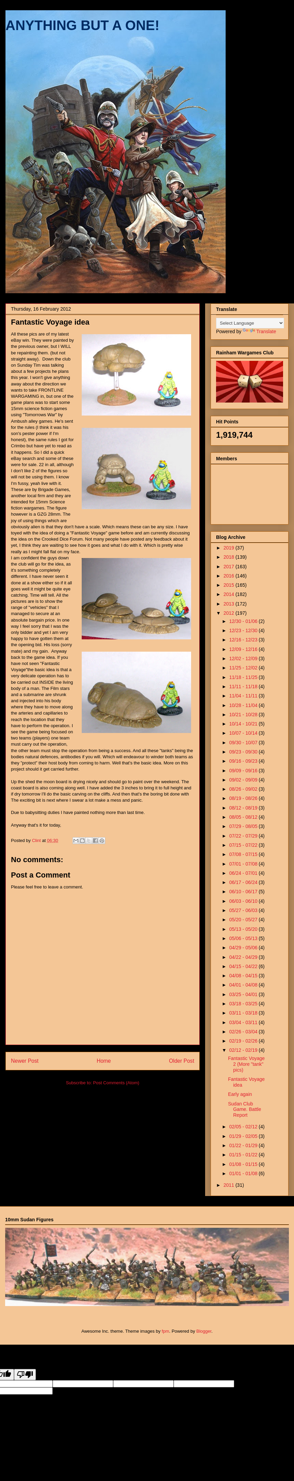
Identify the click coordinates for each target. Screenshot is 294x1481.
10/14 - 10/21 (243, 723)
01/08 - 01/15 (243, 1164)
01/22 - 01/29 (243, 1145)
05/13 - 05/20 (243, 929)
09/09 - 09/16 (243, 770)
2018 (230, 557)
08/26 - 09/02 (243, 789)
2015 (230, 585)
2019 (230, 548)
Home (104, 1061)
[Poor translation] (25, 1374)
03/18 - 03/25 (243, 1003)
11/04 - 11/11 (243, 695)
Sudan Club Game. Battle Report (244, 1109)
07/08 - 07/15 (243, 854)
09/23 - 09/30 (243, 752)
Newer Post (25, 1061)
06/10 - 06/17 (243, 891)
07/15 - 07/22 (243, 845)
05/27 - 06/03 (243, 910)
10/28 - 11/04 (243, 705)
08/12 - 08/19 (243, 808)
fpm (165, 1331)
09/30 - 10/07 (243, 742)
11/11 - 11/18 (243, 686)
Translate (259, 331)
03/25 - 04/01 (243, 994)
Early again (240, 1094)
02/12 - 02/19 (243, 1050)
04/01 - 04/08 (243, 985)
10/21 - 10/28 (243, 714)
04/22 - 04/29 (243, 957)
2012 (230, 613)
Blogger (203, 1331)
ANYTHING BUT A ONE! (82, 25)
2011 (230, 1185)
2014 (230, 594)
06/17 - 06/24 (243, 882)
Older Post (181, 1061)
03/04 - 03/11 (243, 1022)
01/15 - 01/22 (243, 1154)
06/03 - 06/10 (243, 901)
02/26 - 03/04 (243, 1031)
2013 (230, 604)
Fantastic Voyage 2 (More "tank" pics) (246, 1064)
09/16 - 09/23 (243, 761)
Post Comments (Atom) (116, 1082)
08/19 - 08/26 (243, 798)
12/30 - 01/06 (243, 621)
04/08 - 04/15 (243, 975)
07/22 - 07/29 (243, 836)
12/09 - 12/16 (243, 649)
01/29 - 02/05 (243, 1136)
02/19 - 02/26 (243, 1041)
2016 (230, 576)
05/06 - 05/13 (243, 938)
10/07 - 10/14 (243, 733)
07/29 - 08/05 (243, 826)
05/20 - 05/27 (243, 919)
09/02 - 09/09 (243, 780)
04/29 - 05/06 (243, 947)
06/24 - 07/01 (243, 873)
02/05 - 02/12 (243, 1126)
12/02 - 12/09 (243, 658)
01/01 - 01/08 (243, 1173)
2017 (230, 566)
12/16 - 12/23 (243, 639)
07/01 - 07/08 (243, 864)
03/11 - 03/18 (243, 1013)
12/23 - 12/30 (243, 630)
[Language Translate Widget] (250, 323)
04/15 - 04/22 (243, 966)
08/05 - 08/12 (243, 817)
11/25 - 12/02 (243, 667)
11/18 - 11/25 (243, 677)
